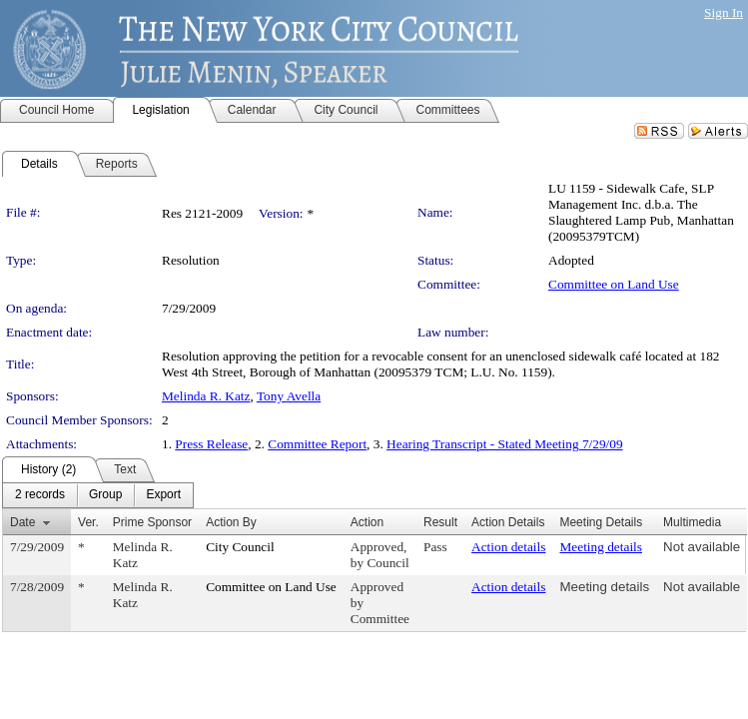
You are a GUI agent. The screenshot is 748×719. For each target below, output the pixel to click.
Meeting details (600, 546)
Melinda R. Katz (206, 395)
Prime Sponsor (152, 522)
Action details (508, 546)
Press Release (211, 443)
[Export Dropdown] (163, 495)
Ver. (88, 522)
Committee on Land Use (613, 284)
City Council (240, 546)
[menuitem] (40, 495)
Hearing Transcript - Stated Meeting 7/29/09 (504, 443)
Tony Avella (289, 395)
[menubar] (98, 495)
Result (440, 522)
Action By (231, 522)
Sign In (723, 12)
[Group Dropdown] (105, 495)
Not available (701, 546)
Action (367, 522)
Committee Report (317, 443)
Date (22, 522)
